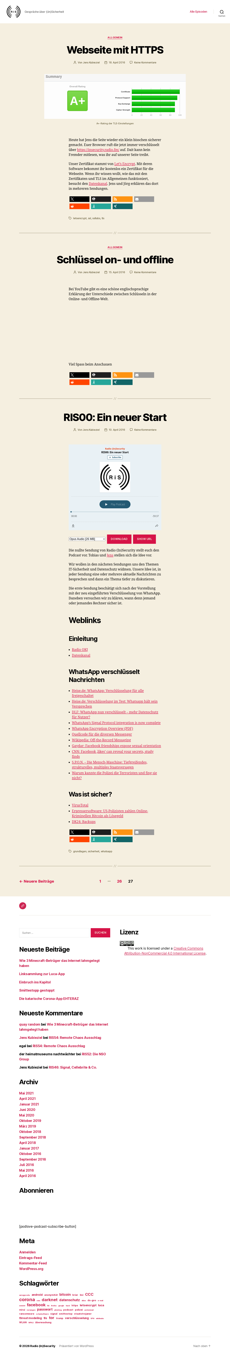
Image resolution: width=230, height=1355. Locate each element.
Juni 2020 (27, 1110)
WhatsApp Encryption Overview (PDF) (102, 729)
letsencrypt (80, 218)
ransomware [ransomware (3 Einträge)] (26, 1313)
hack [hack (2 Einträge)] (68, 1306)
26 (119, 881)
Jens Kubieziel (91, 62)
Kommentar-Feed (33, 1263)
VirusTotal (80, 805)
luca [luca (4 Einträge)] (101, 1305)
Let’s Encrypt (124, 164)
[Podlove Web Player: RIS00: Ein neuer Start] (115, 487)
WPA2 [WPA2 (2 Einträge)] (31, 1323)
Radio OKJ (80, 650)
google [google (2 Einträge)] (61, 1306)
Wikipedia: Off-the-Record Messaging (101, 740)
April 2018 (27, 1143)
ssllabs (96, 218)
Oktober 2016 (30, 1154)
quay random (29, 1024)
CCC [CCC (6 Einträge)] (89, 1294)
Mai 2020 (26, 1115)
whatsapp (106, 851)
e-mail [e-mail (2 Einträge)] (100, 1301)
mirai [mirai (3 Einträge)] (22, 1309)
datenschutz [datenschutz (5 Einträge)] (69, 1300)
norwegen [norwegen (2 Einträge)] (31, 1310)
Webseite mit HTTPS (115, 50)
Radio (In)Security (42, 1346)
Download (119, 539)
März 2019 (27, 1126)
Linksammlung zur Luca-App (42, 974)
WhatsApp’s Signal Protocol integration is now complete (116, 723)
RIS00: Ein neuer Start (114, 417)
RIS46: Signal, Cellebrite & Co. (73, 1067)
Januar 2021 (29, 1104)
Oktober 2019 (30, 1121)
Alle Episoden (198, 11)
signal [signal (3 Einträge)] (53, 1313)
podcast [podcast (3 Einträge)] (68, 1309)
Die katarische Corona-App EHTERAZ (49, 999)
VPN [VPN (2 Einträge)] (92, 1318)
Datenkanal (98, 184)
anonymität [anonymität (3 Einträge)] (51, 1294)
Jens (110, 555)
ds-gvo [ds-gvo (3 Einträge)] (92, 1300)
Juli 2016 (26, 1165)
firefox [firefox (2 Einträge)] (54, 1306)
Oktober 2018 (30, 1132)
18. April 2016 (117, 62)
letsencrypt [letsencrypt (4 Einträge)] (88, 1305)
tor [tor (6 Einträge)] (51, 1317)
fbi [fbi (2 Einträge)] (48, 1306)
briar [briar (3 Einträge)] (75, 1294)
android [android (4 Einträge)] (37, 1294)
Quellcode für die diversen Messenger (102, 734)
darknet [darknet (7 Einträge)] (49, 1299)
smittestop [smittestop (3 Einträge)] (65, 1313)
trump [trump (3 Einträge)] (59, 1318)
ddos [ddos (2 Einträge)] (84, 1301)
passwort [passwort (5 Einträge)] (45, 1309)
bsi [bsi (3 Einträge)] (81, 1294)
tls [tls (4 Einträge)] (45, 1318)
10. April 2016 (117, 429)
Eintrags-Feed (30, 1258)
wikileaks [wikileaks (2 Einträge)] (100, 1318)
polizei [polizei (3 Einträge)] (79, 1309)
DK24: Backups (84, 822)
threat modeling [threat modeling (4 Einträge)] (30, 1318)
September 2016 (32, 1159)
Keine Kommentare (145, 62)
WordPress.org (31, 1269)
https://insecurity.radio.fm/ (98, 150)
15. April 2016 (117, 272)
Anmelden (27, 1252)
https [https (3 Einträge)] (75, 1305)
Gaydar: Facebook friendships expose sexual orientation (116, 746)
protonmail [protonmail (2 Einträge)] (88, 1310)
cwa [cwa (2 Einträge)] (38, 1301)
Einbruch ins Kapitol (35, 982)
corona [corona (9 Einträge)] (27, 1299)
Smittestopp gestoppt (36, 990)
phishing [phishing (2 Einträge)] (58, 1310)
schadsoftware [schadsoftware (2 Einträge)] (42, 1314)
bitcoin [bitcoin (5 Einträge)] (65, 1294)
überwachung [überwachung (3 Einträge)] (43, 1322)
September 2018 (32, 1137)
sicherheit (93, 851)
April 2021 (27, 1099)
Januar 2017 (29, 1148)
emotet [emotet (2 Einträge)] (22, 1306)
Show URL (144, 539)
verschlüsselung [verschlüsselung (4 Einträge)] (77, 1318)
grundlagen (79, 851)
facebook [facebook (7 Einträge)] (36, 1304)
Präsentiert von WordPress (76, 1346)
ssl (89, 218)
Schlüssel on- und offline (115, 259)
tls (103, 218)
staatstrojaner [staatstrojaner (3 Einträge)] (83, 1313)
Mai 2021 (26, 1093)
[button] (79, 199)
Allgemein (115, 37)
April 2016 (27, 1176)
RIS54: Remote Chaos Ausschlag (75, 1038)
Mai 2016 (26, 1170)
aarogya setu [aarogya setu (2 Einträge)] (24, 1295)
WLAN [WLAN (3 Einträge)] (23, 1322)
